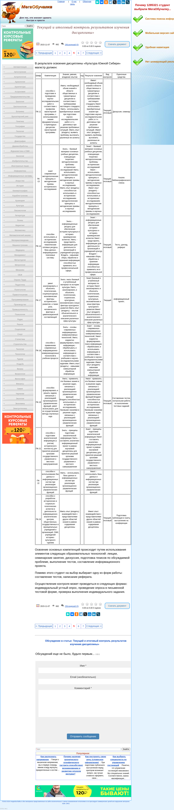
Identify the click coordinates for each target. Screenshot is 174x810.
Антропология (20, 77)
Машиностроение (20, 245)
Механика (20, 270)
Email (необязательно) (83, 677)
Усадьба (20, 364)
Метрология (20, 265)
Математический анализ (20, 235)
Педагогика (20, 285)
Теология (20, 349)
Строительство (20, 344)
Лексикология (20, 210)
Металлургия (20, 260)
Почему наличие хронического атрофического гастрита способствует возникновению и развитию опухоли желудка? (71, 765)
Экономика (20, 404)
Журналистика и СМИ (20, 151)
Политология (20, 290)
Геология (20, 131)
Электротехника (20, 408)
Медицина (20, 250)
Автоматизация (20, 67)
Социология (20, 329)
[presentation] (62, 726)
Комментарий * (83, 688)
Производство (20, 305)
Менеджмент (20, 255)
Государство (20, 136)
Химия (20, 389)
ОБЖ (20, 275)
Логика (20, 220)
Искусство (20, 181)
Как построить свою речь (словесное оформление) (95, 759)
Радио (20, 319)
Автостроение (20, 72)
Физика (20, 369)
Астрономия (20, 92)
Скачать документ (117, 44)
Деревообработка (20, 146)
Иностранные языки (20, 166)
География (20, 126)
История (20, 186)
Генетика (20, 121)
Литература (20, 215)
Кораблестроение (20, 196)
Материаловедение (20, 240)
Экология (20, 399)
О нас (74, 1)
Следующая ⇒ (94, 53)
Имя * (83, 665)
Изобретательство (20, 161)
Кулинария (20, 201)
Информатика (20, 171)
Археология (20, 82)
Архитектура (20, 87)
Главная (61, 1)
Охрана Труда (20, 280)
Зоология (20, 156)
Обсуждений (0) (72, 45)
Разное (20, 324)
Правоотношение (20, 295)
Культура (20, 206)
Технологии (20, 354)
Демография (20, 141)
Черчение (20, 394)
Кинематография (20, 191)
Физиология (20, 374)
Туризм (20, 359)
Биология (20, 102)
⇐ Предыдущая (44, 53)
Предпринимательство (20, 97)
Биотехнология (20, 107)
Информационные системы (20, 176)
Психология (20, 314)
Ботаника (20, 111)
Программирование (19, 300)
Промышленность (20, 309)
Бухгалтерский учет (20, 116)
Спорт (20, 334)
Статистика (20, 339)
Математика (20, 230)
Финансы (20, 384)
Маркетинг (20, 225)
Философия (20, 379)
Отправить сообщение (83, 736)
